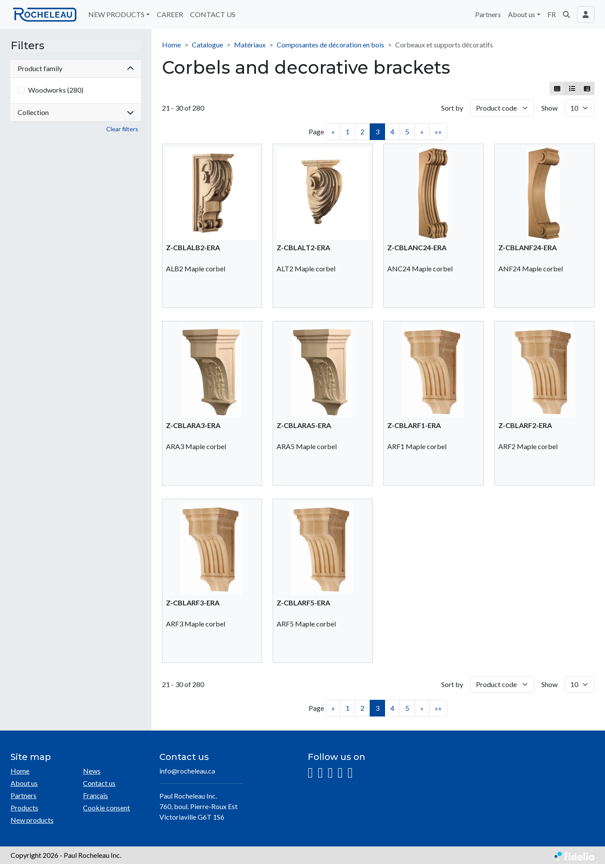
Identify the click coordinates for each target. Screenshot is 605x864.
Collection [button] (76, 112)
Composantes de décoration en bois (330, 44)
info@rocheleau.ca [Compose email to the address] (187, 771)
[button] (566, 14)
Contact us (99, 783)
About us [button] (521, 14)
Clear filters (122, 129)
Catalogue (207, 44)
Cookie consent (106, 807)
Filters (27, 46)
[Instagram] (310, 773)
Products (24, 807)
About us (24, 783)
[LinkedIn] (330, 773)
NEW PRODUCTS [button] (116, 14)
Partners (488, 14)
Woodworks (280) (55, 90)
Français (95, 795)
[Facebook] (320, 773)
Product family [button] (76, 68)
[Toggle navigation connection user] (585, 14)
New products (32, 820)
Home (171, 44)
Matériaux (250, 44)
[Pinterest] (350, 773)
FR (551, 14)
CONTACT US (212, 14)
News (92, 771)
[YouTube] (340, 773)
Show (549, 108)
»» (438, 131)
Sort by (452, 108)
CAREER (170, 14)
